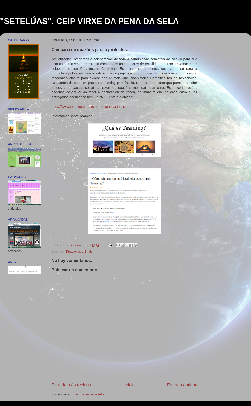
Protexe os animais (79, 251)
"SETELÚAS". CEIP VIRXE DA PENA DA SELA (89, 21)
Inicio (130, 384)
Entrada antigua (182, 384)
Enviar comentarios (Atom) (89, 394)
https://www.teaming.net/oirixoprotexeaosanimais (88, 106)
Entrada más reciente (71, 384)
